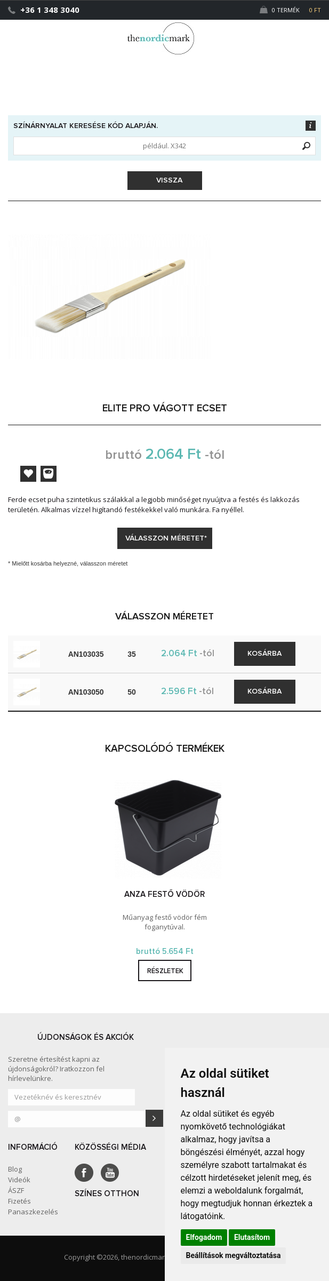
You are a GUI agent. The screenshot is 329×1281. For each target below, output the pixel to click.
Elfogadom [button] (204, 1237)
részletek (165, 971)
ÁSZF (16, 1190)
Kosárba (264, 653)
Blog (15, 1169)
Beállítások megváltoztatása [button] (233, 1255)
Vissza (165, 180)
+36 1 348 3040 (49, 9)
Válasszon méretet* (166, 538)
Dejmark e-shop (164, 38)
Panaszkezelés (33, 1211)
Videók (19, 1179)
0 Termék (290, 10)
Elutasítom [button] (252, 1237)
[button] (299, 33)
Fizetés (19, 1201)
